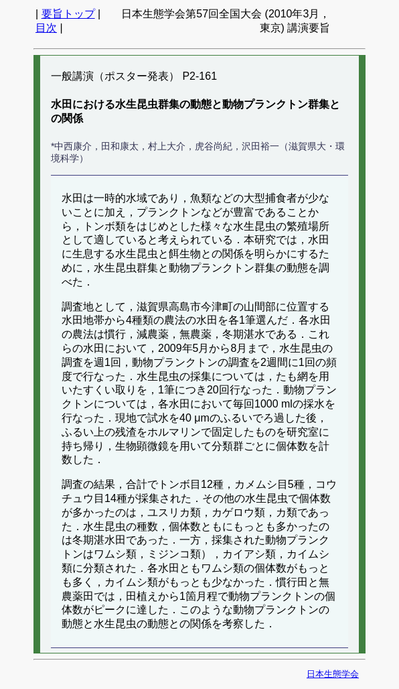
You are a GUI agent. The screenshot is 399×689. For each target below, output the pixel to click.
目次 (46, 28)
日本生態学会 (333, 674)
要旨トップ (68, 13)
